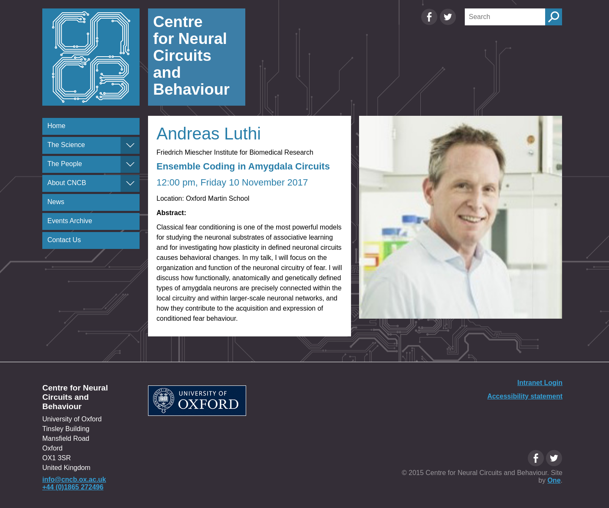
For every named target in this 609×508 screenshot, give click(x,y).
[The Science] (130, 145)
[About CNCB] (130, 183)
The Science (66, 144)
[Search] (505, 16)
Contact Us (64, 239)
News (55, 201)
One (553, 480)
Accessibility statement (524, 396)
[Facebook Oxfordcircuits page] (430, 23)
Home (56, 125)
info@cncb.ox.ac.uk (74, 479)
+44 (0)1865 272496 (73, 487)
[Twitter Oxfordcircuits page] (447, 23)
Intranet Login (539, 382)
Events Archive (69, 220)
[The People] (130, 164)
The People (64, 163)
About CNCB (66, 182)
